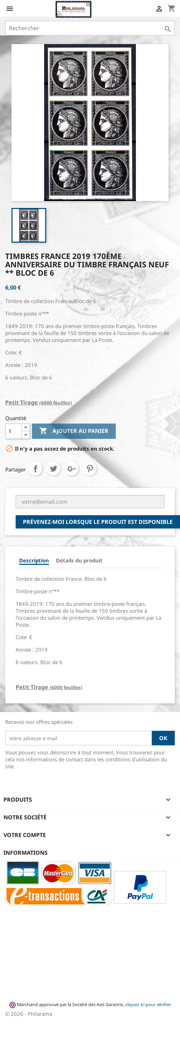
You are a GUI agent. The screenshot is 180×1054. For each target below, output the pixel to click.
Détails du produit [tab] (79, 560)
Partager (35, 469)
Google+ (72, 469)
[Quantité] (13, 431)
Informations (25, 852)
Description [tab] (34, 560)
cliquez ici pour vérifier (147, 1004)
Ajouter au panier (73, 431)
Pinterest (90, 469)
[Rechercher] (90, 28)
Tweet (53, 469)
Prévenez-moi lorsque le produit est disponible (98, 522)
